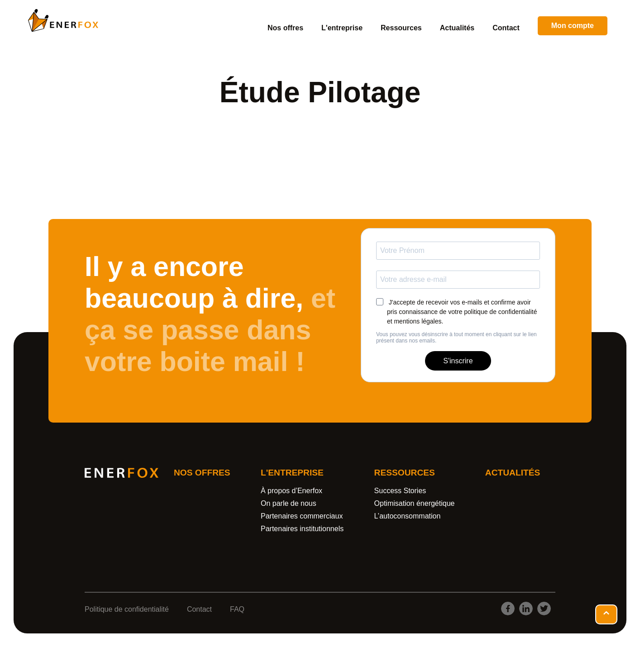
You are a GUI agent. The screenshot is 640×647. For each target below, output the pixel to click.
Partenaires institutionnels (302, 529)
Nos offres (285, 28)
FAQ (237, 609)
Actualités (457, 28)
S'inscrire (458, 361)
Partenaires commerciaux (302, 516)
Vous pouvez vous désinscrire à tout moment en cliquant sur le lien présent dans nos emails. (456, 337)
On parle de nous (288, 503)
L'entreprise (342, 28)
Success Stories (400, 491)
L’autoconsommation (407, 516)
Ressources (401, 28)
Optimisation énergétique (414, 503)
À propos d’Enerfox (291, 491)
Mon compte (572, 25)
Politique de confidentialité (127, 609)
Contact (506, 28)
